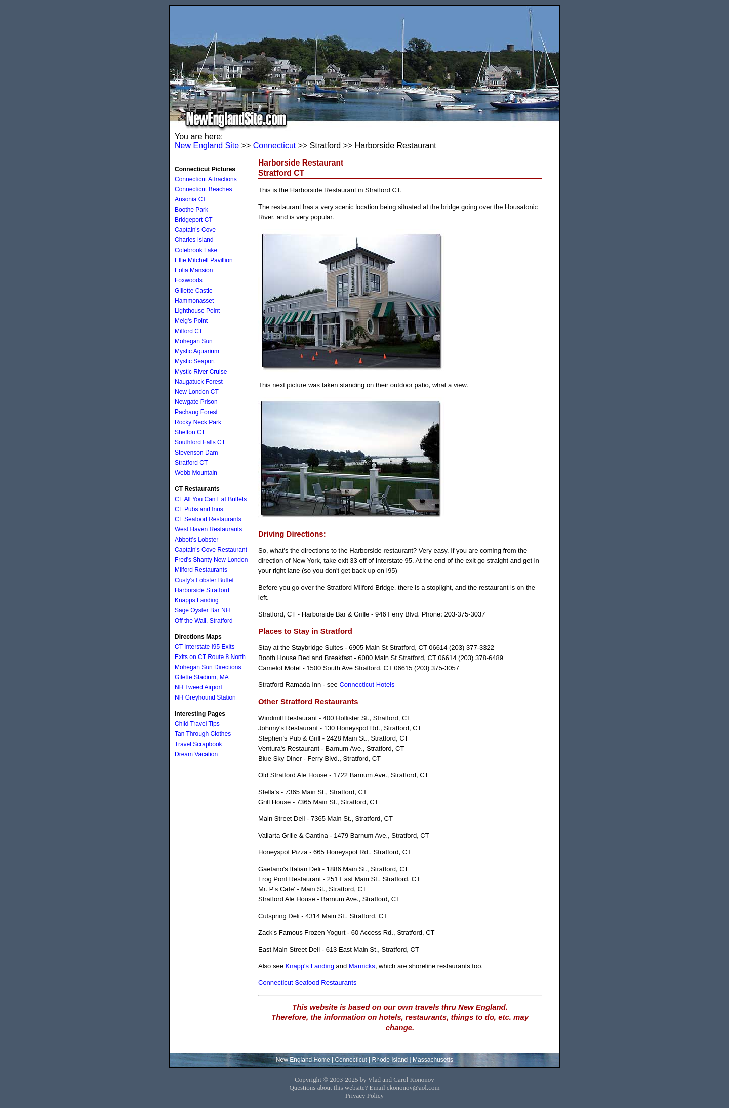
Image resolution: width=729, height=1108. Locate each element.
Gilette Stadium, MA (202, 677)
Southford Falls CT (200, 442)
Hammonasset (194, 300)
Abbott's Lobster (196, 539)
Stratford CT (191, 462)
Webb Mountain (196, 472)
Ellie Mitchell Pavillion (204, 260)
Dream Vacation (196, 754)
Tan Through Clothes (203, 733)
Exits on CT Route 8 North (210, 657)
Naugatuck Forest (199, 381)
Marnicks (362, 966)
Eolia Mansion (194, 270)
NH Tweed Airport (198, 687)
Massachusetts (433, 1059)
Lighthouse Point (197, 310)
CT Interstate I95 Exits (205, 646)
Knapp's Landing (309, 966)
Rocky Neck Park (198, 422)
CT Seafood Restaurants (208, 519)
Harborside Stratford (202, 590)
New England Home (303, 1059)
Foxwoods (188, 280)
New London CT (197, 391)
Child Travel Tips (197, 723)
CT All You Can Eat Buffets (211, 499)
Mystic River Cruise (201, 371)
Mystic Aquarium (197, 351)
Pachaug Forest (196, 412)
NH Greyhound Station (205, 697)
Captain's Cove (195, 229)
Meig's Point (191, 320)
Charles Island (194, 239)
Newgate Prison (196, 401)
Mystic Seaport (195, 361)
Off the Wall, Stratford (204, 620)
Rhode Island (390, 1059)
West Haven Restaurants (208, 529)
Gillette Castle (194, 290)
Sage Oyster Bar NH (202, 610)
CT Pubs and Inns (199, 509)
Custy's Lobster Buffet (204, 580)
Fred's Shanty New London (211, 559)
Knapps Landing (197, 600)
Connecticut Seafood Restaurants (307, 983)
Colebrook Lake (196, 250)
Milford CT (188, 331)
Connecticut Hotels (366, 684)
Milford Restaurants (201, 569)
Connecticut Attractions (206, 179)
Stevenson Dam (196, 452)
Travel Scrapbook (198, 744)
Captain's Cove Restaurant (211, 549)
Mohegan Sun (194, 341)
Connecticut (274, 145)
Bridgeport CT (194, 219)
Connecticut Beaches (203, 189)
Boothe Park (191, 209)
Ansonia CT (191, 199)
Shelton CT (190, 432)
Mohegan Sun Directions (208, 667)
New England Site (207, 145)
